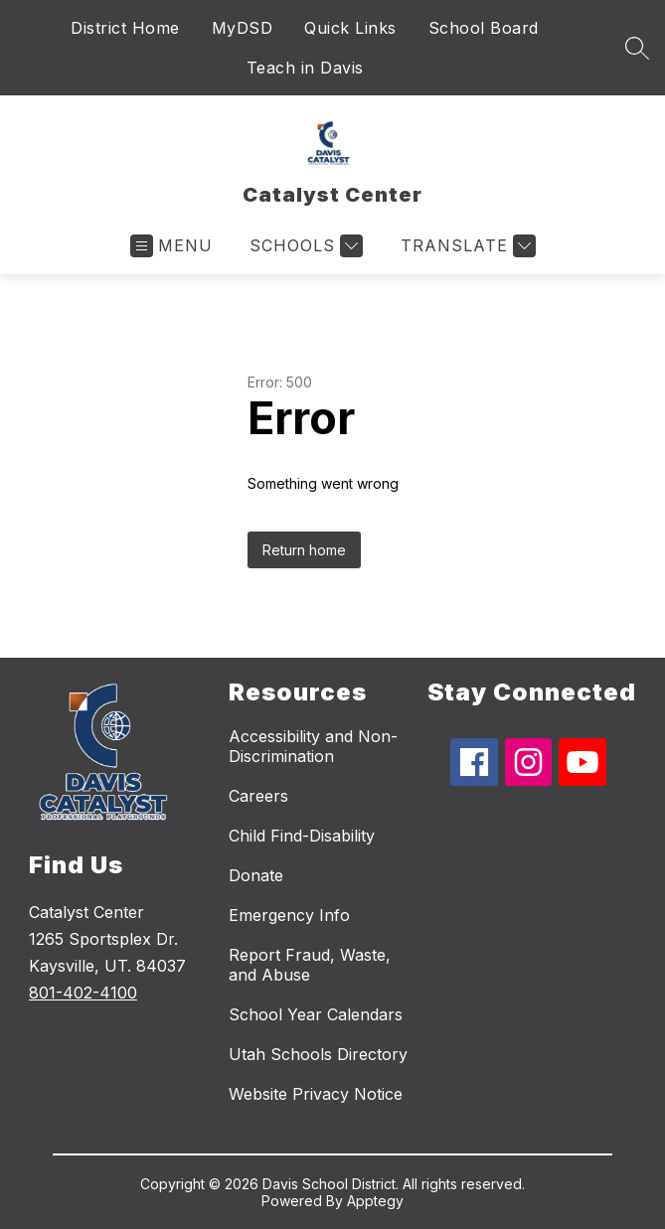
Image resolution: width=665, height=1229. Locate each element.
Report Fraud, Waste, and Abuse (310, 965)
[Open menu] (171, 245)
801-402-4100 (83, 992)
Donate (256, 875)
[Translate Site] (466, 245)
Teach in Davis (305, 67)
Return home (304, 549)
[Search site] (637, 48)
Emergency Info (289, 915)
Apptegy (375, 1200)
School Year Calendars (316, 1014)
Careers (258, 796)
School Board (483, 28)
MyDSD (242, 28)
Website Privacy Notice (316, 1094)
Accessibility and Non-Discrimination (313, 746)
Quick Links (350, 28)
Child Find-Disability (302, 835)
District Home (125, 28)
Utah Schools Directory (318, 1054)
